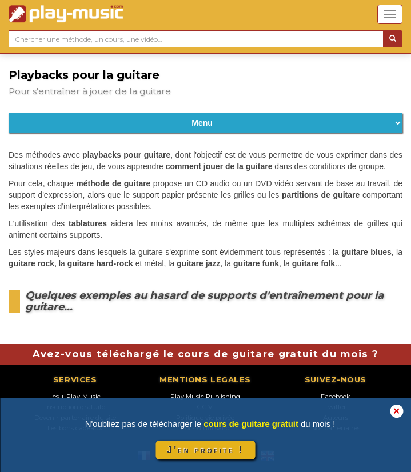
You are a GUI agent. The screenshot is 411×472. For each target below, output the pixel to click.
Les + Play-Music (75, 397)
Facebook (335, 397)
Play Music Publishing (205, 397)
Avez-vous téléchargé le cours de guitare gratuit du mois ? (206, 353)
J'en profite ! (205, 450)
